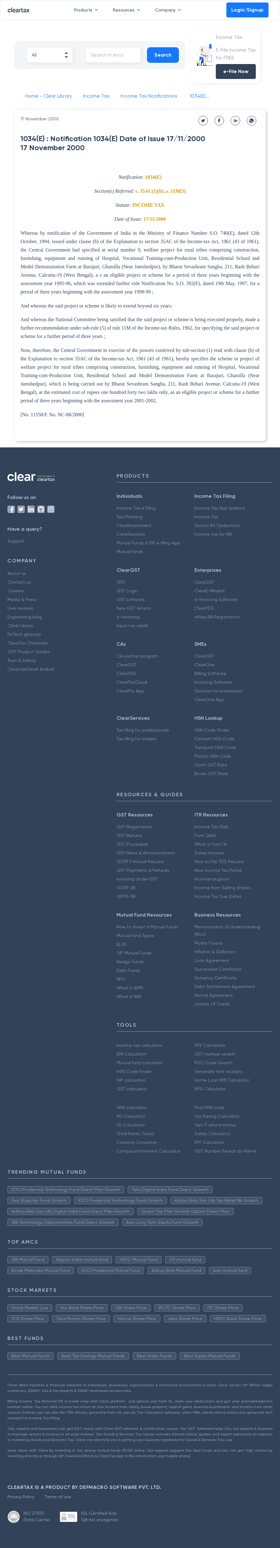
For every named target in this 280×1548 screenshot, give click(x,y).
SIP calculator (131, 1080)
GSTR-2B (126, 887)
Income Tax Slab (211, 826)
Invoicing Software (213, 682)
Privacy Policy (20, 1496)
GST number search (214, 1053)
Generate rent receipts (218, 1071)
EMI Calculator (131, 1053)
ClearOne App (209, 699)
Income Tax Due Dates (218, 896)
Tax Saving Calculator (216, 1116)
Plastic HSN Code (212, 756)
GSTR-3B (126, 896)
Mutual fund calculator (140, 1062)
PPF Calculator (209, 1045)
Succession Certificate (218, 969)
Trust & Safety (21, 660)
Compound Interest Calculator (148, 1150)
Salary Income (209, 852)
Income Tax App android (219, 508)
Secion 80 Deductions (217, 525)
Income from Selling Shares (222, 887)
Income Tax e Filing (136, 508)
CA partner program (137, 656)
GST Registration (134, 826)
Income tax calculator (139, 1045)
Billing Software (210, 673)
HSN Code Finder (211, 730)
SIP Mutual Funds (134, 952)
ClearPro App (130, 690)
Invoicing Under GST (137, 878)
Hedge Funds (130, 961)
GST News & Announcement (146, 852)
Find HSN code (209, 1107)
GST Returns (129, 835)
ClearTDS (204, 608)
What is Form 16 (210, 844)
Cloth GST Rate (210, 764)
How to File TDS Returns (219, 861)
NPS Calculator (210, 1088)
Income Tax (206, 516)
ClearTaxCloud (132, 682)
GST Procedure (132, 844)
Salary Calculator (212, 1133)
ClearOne (204, 664)
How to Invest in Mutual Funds (147, 926)
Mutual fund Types (135, 935)
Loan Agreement (211, 960)
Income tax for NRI (213, 534)
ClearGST (204, 582)
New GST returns (134, 608)
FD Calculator (131, 1124)
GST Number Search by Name (225, 1150)
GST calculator (132, 1088)
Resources (128, 9)
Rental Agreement (213, 995)
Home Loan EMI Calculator (221, 1080)
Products (87, 9)
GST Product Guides (28, 651)
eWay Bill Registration (217, 616)
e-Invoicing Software (216, 599)
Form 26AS (205, 835)
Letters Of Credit (212, 1003)
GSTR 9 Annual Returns (140, 861)
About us (16, 573)
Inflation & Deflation (214, 951)
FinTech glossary (24, 634)
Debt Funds (128, 970)
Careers (15, 590)
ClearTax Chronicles (27, 642)
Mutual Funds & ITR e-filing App (148, 542)
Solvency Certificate (215, 977)
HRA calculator (132, 1107)
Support (15, 540)
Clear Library (20, 625)
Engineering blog (24, 616)
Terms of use (57, 1496)
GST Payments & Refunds (143, 870)
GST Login (127, 590)
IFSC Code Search (213, 1062)
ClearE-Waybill (209, 590)
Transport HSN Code (215, 747)
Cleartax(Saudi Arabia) (30, 669)
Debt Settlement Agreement (224, 986)
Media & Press (22, 599)
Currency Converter (137, 1142)
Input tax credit (133, 625)
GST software (131, 599)
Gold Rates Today (135, 1133)
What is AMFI (130, 987)
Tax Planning (129, 516)
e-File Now (235, 71)
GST (121, 582)
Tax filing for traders (137, 738)
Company (169, 9)
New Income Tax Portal (218, 870)
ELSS (122, 944)
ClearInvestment (134, 525)
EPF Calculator (209, 1142)
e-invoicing (128, 616)
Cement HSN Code (214, 738)
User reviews (20, 608)
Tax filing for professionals (143, 730)
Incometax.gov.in (211, 878)
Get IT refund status (215, 1124)
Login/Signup (247, 10)
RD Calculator (131, 1116)
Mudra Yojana (208, 942)
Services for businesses (218, 690)
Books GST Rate (211, 773)
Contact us (19, 582)
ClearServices (131, 534)
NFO (121, 979)
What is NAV (129, 996)
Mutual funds (130, 551)
